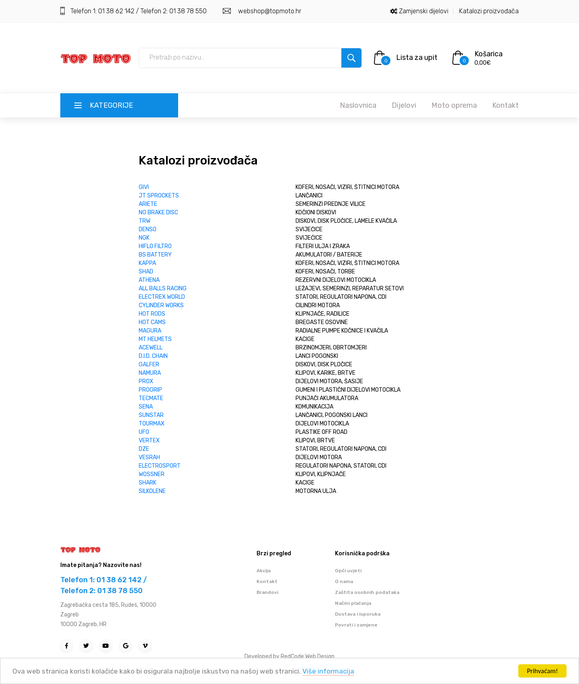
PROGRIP (150, 389)
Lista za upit (416, 57)
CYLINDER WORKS (161, 305)
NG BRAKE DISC (158, 212)
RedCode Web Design (308, 656)
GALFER (149, 364)
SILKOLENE (152, 491)
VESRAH (149, 457)
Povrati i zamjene (356, 625)
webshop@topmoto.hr (268, 11)
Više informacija (328, 672)
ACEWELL (150, 347)
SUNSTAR (151, 415)
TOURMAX (151, 423)
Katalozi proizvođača (489, 11)
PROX (146, 381)
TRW (144, 221)
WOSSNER (151, 474)
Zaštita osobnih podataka (367, 592)
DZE (144, 449)
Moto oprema (454, 105)
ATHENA (149, 280)
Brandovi (267, 592)
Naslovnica (358, 105)
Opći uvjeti (348, 570)
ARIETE (148, 204)
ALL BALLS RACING (163, 288)
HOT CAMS (152, 322)
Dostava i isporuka (357, 614)
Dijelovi (404, 105)
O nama (344, 581)
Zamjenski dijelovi (423, 11)
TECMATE (151, 398)
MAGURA (150, 330)
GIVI (144, 187)
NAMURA (150, 373)
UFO (144, 432)
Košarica (488, 53)
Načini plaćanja (353, 603)
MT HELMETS (155, 339)
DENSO (147, 229)
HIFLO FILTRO (155, 246)
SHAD (146, 271)
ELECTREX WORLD (162, 297)
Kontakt (505, 105)
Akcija (264, 570)
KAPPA (147, 263)
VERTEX (149, 440)
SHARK (147, 482)
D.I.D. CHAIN (153, 356)
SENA (146, 406)
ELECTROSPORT (160, 465)
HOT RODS (152, 313)
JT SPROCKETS (159, 195)
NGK (144, 237)
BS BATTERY (155, 254)
